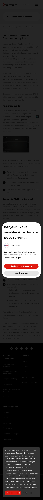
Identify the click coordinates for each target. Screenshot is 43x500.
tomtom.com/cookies (29, 487)
